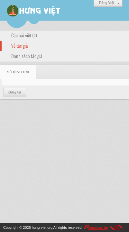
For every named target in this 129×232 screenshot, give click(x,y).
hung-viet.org (42, 227)
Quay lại (14, 92)
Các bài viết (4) (24, 35)
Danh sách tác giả (26, 55)
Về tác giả (19, 45)
